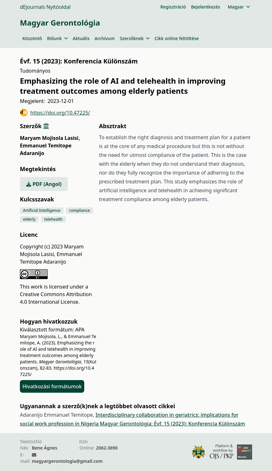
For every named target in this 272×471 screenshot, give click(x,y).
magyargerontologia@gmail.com (67, 461)
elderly (29, 219)
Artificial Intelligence (41, 210)
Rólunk (57, 38)
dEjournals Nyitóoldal (45, 6)
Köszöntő (32, 38)
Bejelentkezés (205, 7)
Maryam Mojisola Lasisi (50, 137)
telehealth (53, 219)
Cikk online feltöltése (177, 38)
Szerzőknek (135, 38)
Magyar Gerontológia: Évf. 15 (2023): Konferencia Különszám (172, 423)
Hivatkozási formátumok (52, 386)
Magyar (239, 7)
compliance (79, 210)
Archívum (105, 38)
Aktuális (81, 38)
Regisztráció (173, 7)
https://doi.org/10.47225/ (55, 112)
